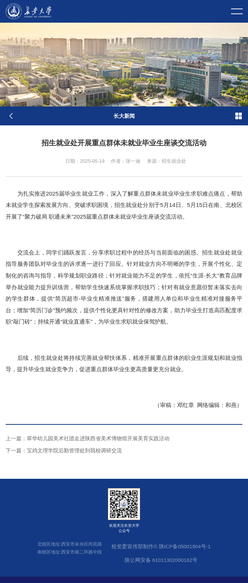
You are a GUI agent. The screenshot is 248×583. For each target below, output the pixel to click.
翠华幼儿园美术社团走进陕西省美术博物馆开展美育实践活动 (87, 438)
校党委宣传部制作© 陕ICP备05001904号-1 (161, 546)
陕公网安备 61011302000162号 (161, 560)
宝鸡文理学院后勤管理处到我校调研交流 (64, 450)
